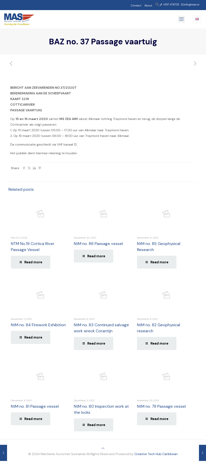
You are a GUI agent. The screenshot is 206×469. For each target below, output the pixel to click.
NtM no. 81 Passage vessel (35, 406)
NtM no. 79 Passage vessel (161, 406)
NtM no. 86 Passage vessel (98, 243)
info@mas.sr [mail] (192, 4)
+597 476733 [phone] (170, 4)
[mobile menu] (181, 19)
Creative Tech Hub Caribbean (156, 454)
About (148, 5)
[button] (157, 5)
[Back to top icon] (103, 448)
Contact (136, 5)
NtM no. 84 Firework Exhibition (38, 324)
